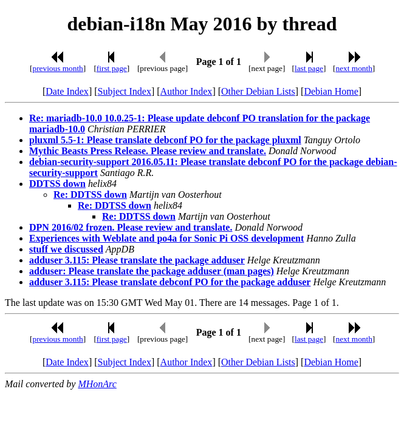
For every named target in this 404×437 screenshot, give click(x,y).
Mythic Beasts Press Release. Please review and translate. (147, 151)
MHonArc (97, 384)
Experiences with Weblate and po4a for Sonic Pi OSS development (166, 238)
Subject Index (124, 91)
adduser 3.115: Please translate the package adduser (137, 260)
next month (354, 68)
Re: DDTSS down (90, 194)
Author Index (186, 91)
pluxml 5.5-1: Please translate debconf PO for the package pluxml (165, 140)
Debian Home (331, 91)
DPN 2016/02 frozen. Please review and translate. (130, 227)
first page (112, 68)
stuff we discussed (66, 249)
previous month (57, 68)
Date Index (67, 91)
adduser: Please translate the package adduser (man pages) (151, 271)
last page (309, 68)
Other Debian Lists (258, 91)
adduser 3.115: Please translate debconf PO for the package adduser (169, 282)
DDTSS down (57, 183)
